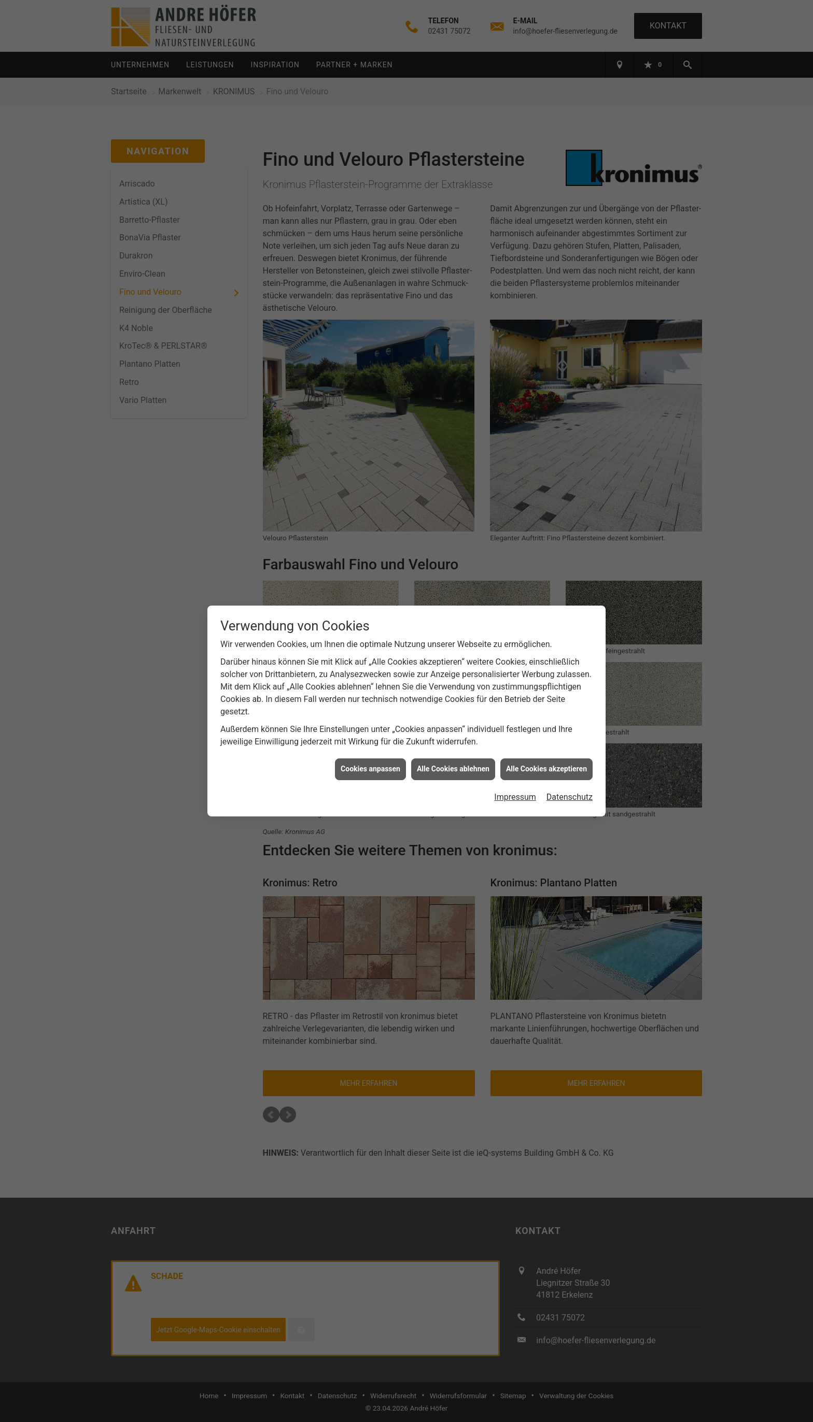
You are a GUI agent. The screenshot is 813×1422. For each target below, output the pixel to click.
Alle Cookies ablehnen (453, 769)
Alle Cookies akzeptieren (546, 769)
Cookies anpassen (370, 769)
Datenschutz (569, 797)
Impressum (515, 797)
